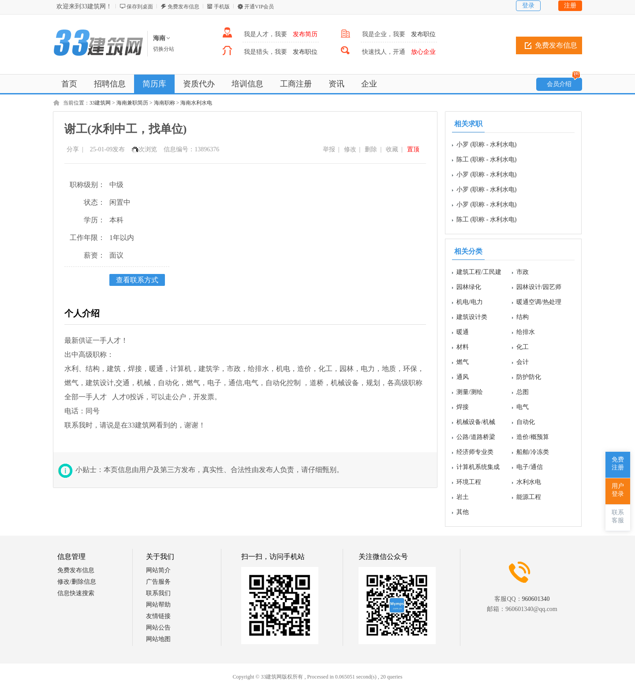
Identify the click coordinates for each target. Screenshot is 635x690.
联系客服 (618, 516)
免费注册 (618, 463)
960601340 (536, 599)
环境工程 (468, 482)
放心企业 (423, 52)
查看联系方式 (137, 280)
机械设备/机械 (475, 422)
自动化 (525, 422)
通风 (462, 377)
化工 (522, 347)
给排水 (525, 332)
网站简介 (158, 570)
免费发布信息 (183, 7)
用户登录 (618, 490)
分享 (73, 149)
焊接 (462, 407)
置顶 (413, 149)
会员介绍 (563, 82)
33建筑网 (100, 103)
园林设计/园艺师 (538, 287)
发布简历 (305, 34)
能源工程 (528, 497)
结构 (522, 317)
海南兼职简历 (132, 103)
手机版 (222, 7)
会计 (522, 362)
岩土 (462, 497)
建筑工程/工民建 (478, 272)
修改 (350, 149)
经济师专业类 (474, 452)
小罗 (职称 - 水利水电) (486, 144)
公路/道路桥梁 (475, 437)
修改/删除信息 (76, 581)
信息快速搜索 (75, 593)
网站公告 (158, 627)
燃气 (462, 362)
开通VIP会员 (259, 7)
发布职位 (423, 34)
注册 (570, 5)
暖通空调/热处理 (538, 302)
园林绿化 (468, 287)
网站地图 (158, 639)
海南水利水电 (196, 103)
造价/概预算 (532, 437)
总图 (522, 392)
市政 (522, 272)
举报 (329, 149)
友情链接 (158, 616)
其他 (462, 512)
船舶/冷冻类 (532, 452)
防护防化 (528, 377)
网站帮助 (158, 604)
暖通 (462, 332)
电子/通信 (529, 467)
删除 (371, 149)
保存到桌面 (140, 7)
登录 (528, 5)
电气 (522, 407)
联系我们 (158, 593)
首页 (69, 83)
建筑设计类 (471, 317)
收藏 (392, 149)
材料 (462, 347)
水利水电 (528, 482)
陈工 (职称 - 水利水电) (486, 159)
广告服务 (158, 581)
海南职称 (164, 103)
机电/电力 (469, 302)
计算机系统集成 (478, 467)
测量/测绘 (469, 392)
